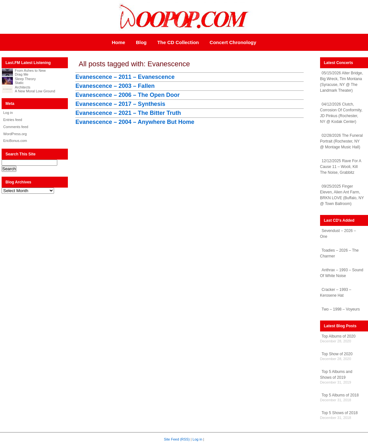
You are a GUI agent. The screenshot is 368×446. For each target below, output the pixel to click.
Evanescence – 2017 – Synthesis (120, 104)
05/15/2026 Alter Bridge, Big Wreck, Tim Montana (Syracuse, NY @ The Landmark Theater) (341, 82)
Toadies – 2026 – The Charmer (339, 253)
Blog (141, 42)
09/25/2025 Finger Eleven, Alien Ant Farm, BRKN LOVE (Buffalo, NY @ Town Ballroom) (342, 195)
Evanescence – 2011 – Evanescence (124, 77)
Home (118, 42)
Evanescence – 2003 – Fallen (114, 86)
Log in (8, 113)
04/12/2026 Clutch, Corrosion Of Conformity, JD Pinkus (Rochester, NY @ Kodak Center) (341, 113)
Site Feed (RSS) (177, 439)
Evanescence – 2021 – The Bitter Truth (128, 113)
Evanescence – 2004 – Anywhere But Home (134, 122)
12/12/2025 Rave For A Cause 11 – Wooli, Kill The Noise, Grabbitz (340, 167)
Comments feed (15, 127)
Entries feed (12, 120)
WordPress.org (15, 134)
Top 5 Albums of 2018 (340, 395)
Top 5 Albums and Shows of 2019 (336, 374)
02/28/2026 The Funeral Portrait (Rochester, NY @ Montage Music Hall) (341, 141)
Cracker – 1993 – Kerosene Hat (335, 292)
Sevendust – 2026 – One (338, 233)
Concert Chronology (233, 42)
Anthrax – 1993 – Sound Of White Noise (341, 273)
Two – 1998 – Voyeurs (341, 309)
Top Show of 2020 (337, 354)
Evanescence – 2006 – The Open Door (127, 95)
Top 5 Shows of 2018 (340, 413)
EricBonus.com (15, 141)
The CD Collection (178, 42)
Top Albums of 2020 (338, 336)
